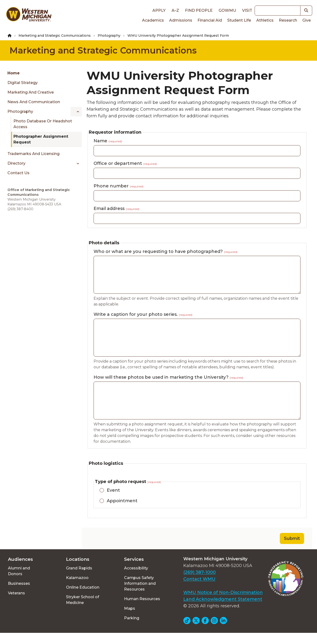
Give (306, 20)
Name (108, 140)
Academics (153, 20)
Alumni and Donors (19, 571)
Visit (247, 10)
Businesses (19, 583)
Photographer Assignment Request (40, 139)
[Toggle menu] (76, 111)
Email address (116, 208)
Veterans (16, 593)
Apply (159, 10)
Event (113, 490)
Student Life (239, 20)
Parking (131, 618)
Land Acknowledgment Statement (222, 599)
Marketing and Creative (30, 92)
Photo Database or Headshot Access (42, 124)
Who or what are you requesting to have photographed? (166, 251)
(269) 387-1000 (199, 572)
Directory (16, 163)
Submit (292, 538)
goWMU (227, 10)
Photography (109, 35)
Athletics (265, 20)
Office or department (125, 163)
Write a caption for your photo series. (143, 314)
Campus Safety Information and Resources (140, 583)
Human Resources (142, 599)
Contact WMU (199, 579)
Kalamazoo (77, 577)
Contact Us (18, 173)
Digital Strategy (22, 82)
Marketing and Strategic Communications (54, 35)
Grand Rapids (79, 568)
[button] (306, 11)
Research (288, 20)
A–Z (175, 10)
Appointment (122, 500)
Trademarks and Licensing (33, 153)
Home (13, 73)
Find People (199, 10)
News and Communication (33, 102)
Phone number (119, 186)
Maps (129, 608)
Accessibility (136, 568)
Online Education (82, 587)
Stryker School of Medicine (82, 600)
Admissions (180, 20)
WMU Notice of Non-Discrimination (223, 592)
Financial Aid (209, 20)
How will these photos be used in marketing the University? (168, 377)
